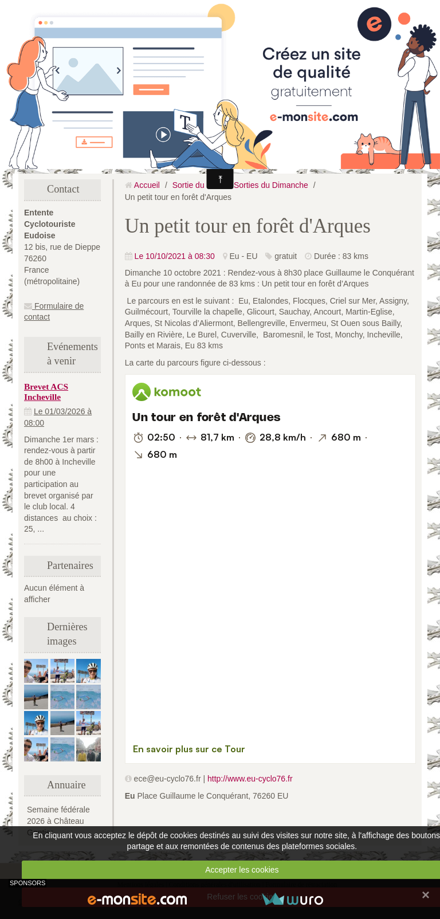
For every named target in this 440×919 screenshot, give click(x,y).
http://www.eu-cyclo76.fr (250, 778)
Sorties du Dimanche (271, 185)
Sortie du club (197, 185)
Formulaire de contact (54, 311)
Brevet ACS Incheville (46, 392)
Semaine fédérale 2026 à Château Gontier (58, 821)
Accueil (147, 185)
